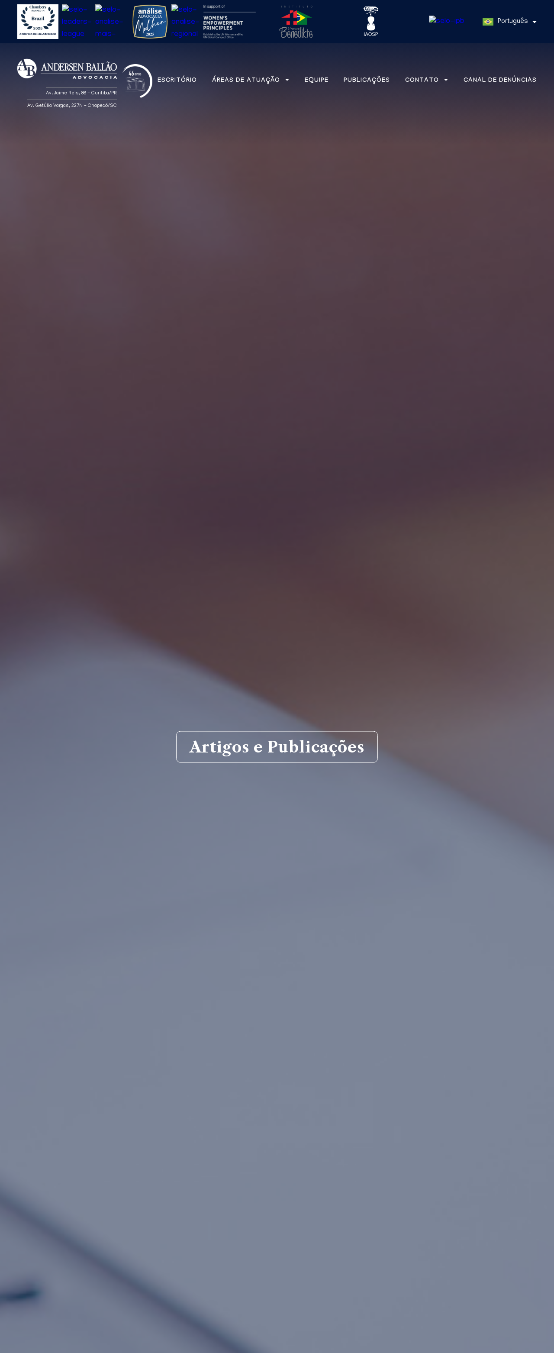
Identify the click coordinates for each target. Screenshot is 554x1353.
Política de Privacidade (140, 1345)
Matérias (38, 1082)
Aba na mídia (174, 1082)
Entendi (516, 1341)
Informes (250, 1082)
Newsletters (326, 1082)
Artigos (101, 1082)
